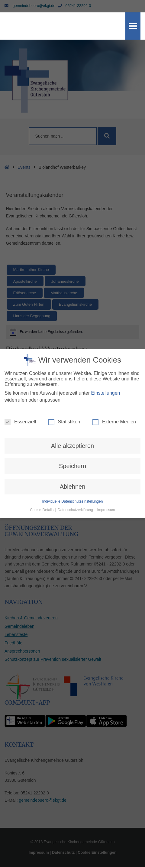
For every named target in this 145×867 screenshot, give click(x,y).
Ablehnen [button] (72, 467)
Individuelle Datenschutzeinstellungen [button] (72, 482)
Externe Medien (114, 402)
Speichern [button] (72, 446)
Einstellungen (105, 373)
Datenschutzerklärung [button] (76, 490)
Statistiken (64, 402)
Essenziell (20, 402)
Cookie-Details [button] (42, 490)
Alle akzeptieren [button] (72, 426)
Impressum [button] (106, 490)
